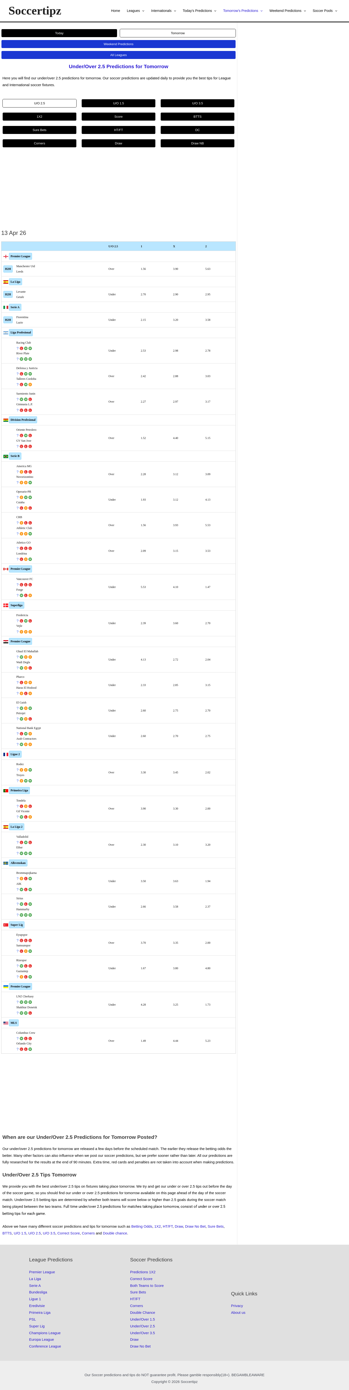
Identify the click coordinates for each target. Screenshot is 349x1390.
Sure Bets (216, 1226)
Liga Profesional (21, 332)
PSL (32, 1319)
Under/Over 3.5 (142, 1333)
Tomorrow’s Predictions (243, 10)
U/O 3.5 (49, 1233)
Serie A (15, 307)
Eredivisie (37, 1306)
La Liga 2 (17, 826)
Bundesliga (38, 1292)
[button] (142, 10)
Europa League (41, 1339)
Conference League (45, 1346)
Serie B (15, 456)
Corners (88, 1233)
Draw (179, 1226)
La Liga (15, 281)
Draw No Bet (195, 1226)
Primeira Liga (19, 790)
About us (238, 1312)
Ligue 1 (35, 1299)
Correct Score (68, 1233)
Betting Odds (141, 1226)
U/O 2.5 (34, 1233)
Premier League (21, 256)
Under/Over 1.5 (142, 1319)
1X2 (157, 1226)
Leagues (135, 10)
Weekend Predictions (288, 10)
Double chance (115, 1233)
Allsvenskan (18, 863)
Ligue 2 (15, 754)
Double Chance (142, 1312)
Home (115, 11)
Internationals (163, 10)
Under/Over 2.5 (142, 1326)
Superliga (17, 605)
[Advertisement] (118, 191)
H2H (8, 269)
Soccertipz (34, 10)
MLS (14, 1023)
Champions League (45, 1333)
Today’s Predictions (199, 10)
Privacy (237, 1306)
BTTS (7, 1233)
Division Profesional (23, 420)
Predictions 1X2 (143, 1272)
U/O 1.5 (20, 1233)
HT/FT (168, 1226)
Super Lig (17, 925)
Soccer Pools (325, 10)
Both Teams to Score (147, 1285)
